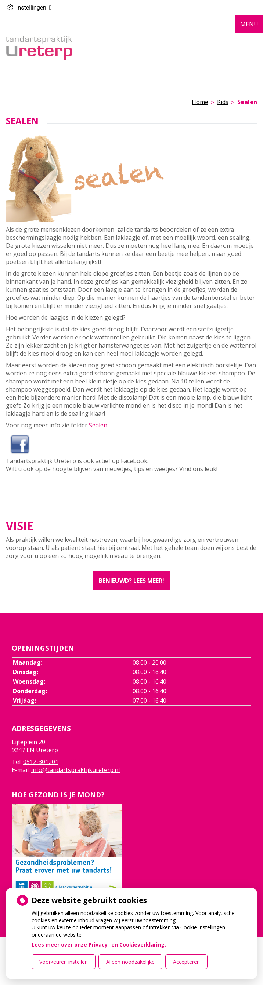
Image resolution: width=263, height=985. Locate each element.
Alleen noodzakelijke (130, 961)
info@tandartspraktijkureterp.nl (75, 770)
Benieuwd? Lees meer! (131, 581)
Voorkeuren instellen (63, 961)
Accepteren (186, 961)
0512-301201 (40, 762)
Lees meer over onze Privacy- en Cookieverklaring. (99, 944)
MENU (249, 24)
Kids (222, 102)
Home (200, 102)
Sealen (98, 425)
